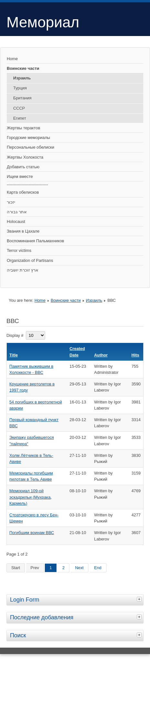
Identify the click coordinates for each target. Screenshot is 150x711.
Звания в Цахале (23, 231)
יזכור (11, 202)
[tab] (140, 599)
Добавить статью (23, 166)
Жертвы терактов (23, 127)
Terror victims (19, 250)
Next (79, 567)
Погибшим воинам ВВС (31, 532)
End (98, 567)
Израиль (22, 78)
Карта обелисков (23, 192)
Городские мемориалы (28, 137)
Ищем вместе (20, 176)
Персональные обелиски (30, 147)
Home (12, 58)
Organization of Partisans (30, 260)
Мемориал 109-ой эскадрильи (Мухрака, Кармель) (30, 496)
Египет (19, 118)
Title (13, 355)
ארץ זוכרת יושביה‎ (22, 270)
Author (101, 355)
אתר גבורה (17, 211)
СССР (19, 108)
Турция (20, 88)
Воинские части (23, 68)
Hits (135, 355)
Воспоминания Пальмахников (35, 240)
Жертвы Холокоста (25, 157)
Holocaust (16, 221)
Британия (22, 98)
